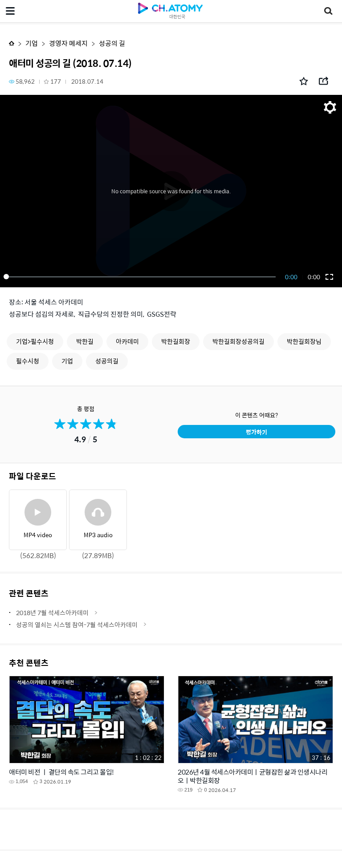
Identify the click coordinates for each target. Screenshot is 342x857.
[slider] (141, 276)
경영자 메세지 (68, 43)
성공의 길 (112, 43)
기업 (31, 43)
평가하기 (256, 432)
